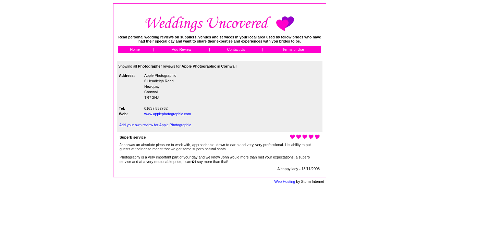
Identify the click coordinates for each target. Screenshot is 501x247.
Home (134, 49)
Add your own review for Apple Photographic (155, 125)
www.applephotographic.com (167, 114)
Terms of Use (293, 49)
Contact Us (236, 49)
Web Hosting (284, 181)
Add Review (181, 49)
